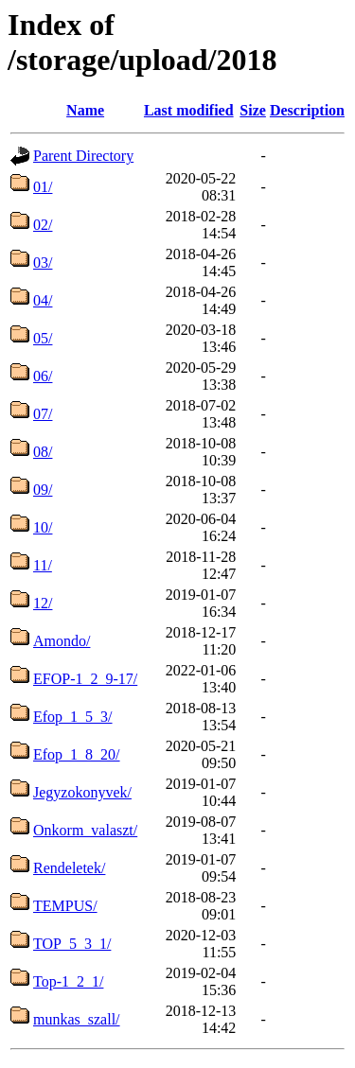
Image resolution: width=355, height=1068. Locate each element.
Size (253, 110)
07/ (42, 414)
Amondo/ (61, 641)
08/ (42, 452)
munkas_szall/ (76, 1019)
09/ (42, 489)
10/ (42, 527)
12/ (42, 603)
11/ (42, 565)
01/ (42, 187)
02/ (42, 225)
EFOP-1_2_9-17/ (85, 679)
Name (85, 110)
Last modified (189, 110)
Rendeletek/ (69, 868)
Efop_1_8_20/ (76, 754)
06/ (42, 376)
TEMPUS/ (65, 906)
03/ (42, 262)
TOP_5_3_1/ (72, 944)
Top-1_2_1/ (68, 981)
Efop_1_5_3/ (73, 717)
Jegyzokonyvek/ (82, 792)
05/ (42, 338)
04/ (42, 300)
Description (307, 110)
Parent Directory (83, 156)
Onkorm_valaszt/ (85, 830)
